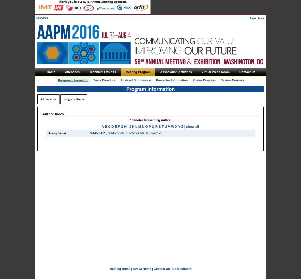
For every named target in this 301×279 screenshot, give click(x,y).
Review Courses (232, 80)
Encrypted (42, 18)
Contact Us (162, 269)
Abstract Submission (135, 80)
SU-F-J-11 (97, 133)
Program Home (73, 99)
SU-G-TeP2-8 (134, 133)
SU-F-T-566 (116, 133)
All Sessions (48, 99)
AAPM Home (142, 269)
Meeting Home (120, 269)
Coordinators (182, 269)
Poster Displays (204, 80)
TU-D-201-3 (153, 133)
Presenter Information (172, 80)
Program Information (73, 80)
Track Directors (104, 80)
